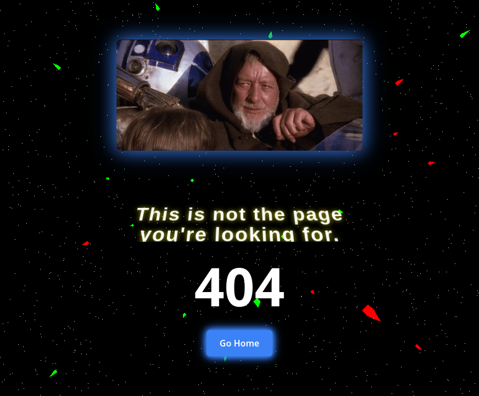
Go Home (239, 343)
